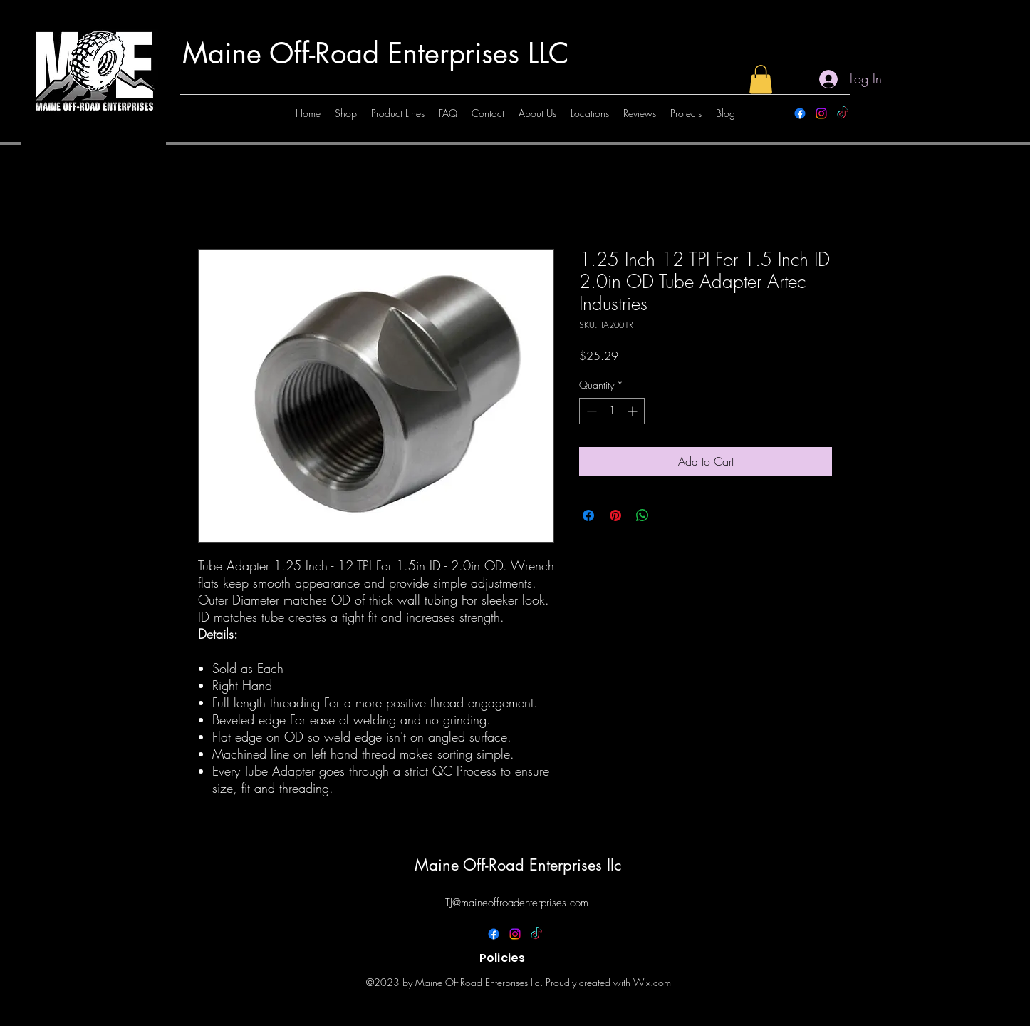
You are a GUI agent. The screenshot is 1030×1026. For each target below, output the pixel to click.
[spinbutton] (612, 411)
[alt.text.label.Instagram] (821, 113)
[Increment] (634, 411)
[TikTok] (843, 113)
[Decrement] (590, 411)
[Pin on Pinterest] (615, 515)
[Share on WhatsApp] (642, 515)
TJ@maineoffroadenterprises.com (516, 903)
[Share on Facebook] (588, 515)
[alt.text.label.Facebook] (800, 113)
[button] (761, 79)
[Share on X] (669, 515)
